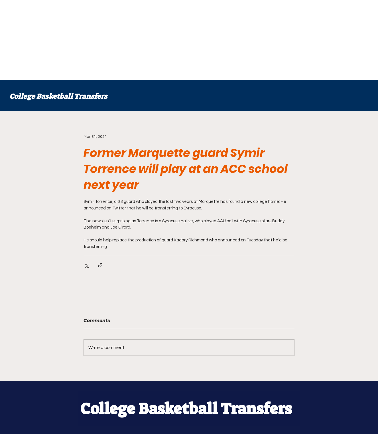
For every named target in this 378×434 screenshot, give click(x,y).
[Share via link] (100, 265)
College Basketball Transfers (58, 96)
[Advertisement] (171, 40)
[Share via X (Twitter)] (86, 265)
